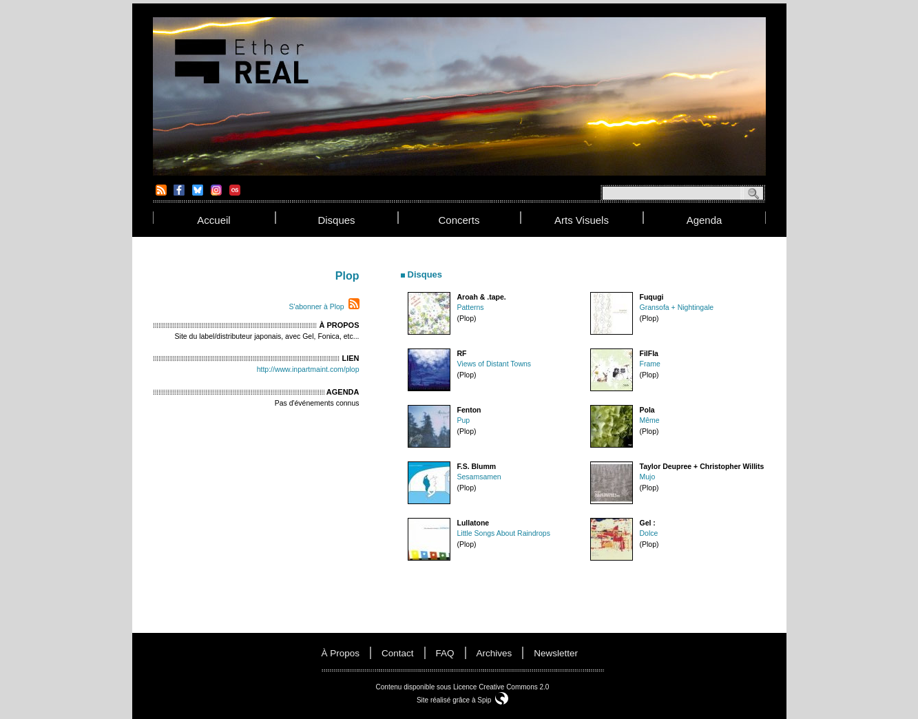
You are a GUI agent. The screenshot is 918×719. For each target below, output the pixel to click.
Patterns (470, 307)
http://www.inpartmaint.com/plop (308, 369)
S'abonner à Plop (316, 306)
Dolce (649, 533)
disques (336, 220)
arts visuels (581, 220)
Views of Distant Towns (494, 364)
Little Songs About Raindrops (503, 533)
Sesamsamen (479, 476)
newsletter (556, 653)
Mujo (648, 476)
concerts (458, 220)
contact (398, 653)
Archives (494, 653)
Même (650, 420)
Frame (650, 364)
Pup (463, 420)
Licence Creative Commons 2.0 (501, 687)
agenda (704, 220)
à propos (341, 653)
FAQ (445, 653)
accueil (213, 220)
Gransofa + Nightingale (677, 307)
